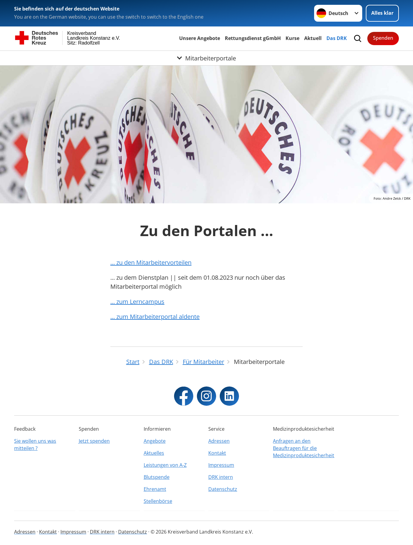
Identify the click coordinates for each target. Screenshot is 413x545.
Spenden (383, 38)
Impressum (221, 465)
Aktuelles (154, 453)
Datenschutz (222, 489)
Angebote (155, 441)
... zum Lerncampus (137, 301)
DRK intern (220, 477)
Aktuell (313, 38)
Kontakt (217, 453)
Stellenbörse (158, 501)
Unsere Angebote (199, 38)
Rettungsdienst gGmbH (253, 38)
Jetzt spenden (94, 441)
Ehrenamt (155, 489)
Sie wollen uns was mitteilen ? (35, 444)
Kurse (292, 38)
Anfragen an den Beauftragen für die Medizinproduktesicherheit (303, 448)
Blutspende (157, 477)
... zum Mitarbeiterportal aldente (155, 317)
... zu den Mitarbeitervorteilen (150, 262)
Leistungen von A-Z (165, 465)
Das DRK (336, 38)
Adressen (219, 441)
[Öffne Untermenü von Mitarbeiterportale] (206, 58)
